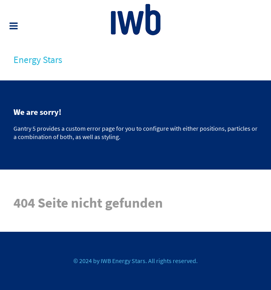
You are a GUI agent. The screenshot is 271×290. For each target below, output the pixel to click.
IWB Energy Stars (123, 261)
